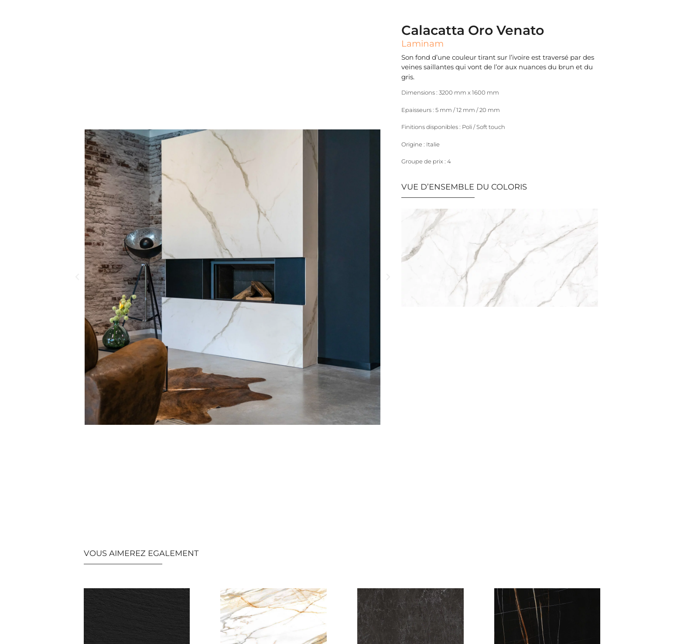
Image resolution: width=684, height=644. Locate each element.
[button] (77, 277)
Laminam (422, 43)
